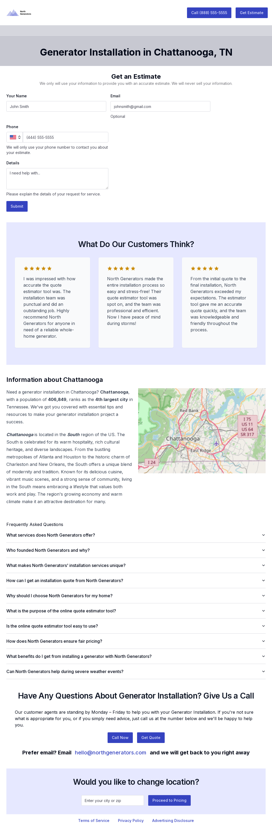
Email (115, 96)
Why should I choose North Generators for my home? (136, 595)
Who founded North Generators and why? (136, 550)
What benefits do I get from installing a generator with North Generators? (136, 656)
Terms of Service (93, 820)
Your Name (16, 96)
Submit (17, 206)
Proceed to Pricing (169, 800)
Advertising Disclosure (173, 820)
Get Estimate (252, 12)
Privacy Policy (131, 820)
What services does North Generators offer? (136, 535)
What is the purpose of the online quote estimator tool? (136, 610)
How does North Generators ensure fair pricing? (136, 641)
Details (12, 163)
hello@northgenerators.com (110, 752)
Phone (12, 126)
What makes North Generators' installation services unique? (136, 565)
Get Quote (150, 737)
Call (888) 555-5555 (209, 12)
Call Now (120, 737)
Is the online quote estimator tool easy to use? (136, 626)
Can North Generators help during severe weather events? (136, 671)
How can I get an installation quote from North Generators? (136, 580)
